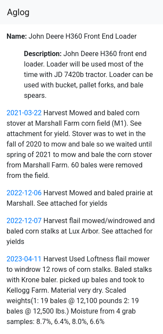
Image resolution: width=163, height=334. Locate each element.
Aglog (18, 12)
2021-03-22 (24, 113)
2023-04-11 (24, 259)
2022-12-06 (24, 193)
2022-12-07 (24, 221)
